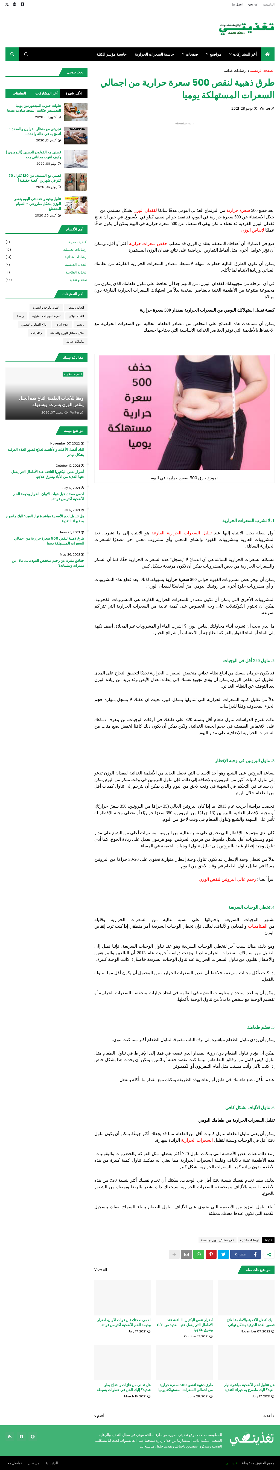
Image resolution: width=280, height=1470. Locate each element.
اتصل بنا (237, 4)
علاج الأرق (62, 324)
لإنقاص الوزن (252, 230)
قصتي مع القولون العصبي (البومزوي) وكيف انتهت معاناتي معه (33, 155)
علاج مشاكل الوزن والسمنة (217, 1240)
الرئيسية (269, 4)
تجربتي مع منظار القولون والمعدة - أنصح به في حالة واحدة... (34, 131)
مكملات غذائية (75, 341)
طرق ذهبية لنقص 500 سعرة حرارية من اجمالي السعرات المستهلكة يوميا (185, 1387)
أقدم (100, 1415)
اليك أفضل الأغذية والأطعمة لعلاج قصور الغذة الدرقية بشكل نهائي (250, 1322)
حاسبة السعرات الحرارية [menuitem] (154, 54)
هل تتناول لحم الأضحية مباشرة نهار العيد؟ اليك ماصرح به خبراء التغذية (249, 1387)
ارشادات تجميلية (46, 250)
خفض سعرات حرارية (148, 243)
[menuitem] (268, 54)
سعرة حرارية (238, 210)
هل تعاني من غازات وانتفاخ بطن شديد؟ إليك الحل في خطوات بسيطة (124, 1387)
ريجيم (80, 324)
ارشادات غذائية (235, 70)
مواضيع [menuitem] (215, 54)
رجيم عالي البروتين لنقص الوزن (227, 879)
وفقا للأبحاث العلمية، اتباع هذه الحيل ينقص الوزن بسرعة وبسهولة (51, 401)
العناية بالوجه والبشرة (46, 307)
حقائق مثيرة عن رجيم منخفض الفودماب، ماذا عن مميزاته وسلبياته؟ (48, 563)
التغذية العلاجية (46, 272)
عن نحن (252, 4)
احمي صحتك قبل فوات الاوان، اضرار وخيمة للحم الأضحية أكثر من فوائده (124, 1322)
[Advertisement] (184, 163)
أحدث (267, 1415)
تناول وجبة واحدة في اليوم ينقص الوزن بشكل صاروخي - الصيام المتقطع (37, 203)
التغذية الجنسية (46, 265)
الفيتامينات (257, 926)
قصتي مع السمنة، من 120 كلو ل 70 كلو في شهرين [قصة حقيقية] (34, 178)
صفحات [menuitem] (192, 54)
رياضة (20, 316)
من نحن (33, 1463)
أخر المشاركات (46, 93)
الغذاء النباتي (76, 316)
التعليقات (19, 93)
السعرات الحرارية (197, 1140)
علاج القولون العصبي (34, 324)
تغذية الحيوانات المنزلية (46, 316)
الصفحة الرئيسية (262, 70)
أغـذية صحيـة (46, 242)
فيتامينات (36, 333)
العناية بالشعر (76, 307)
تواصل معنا (13, 1463)
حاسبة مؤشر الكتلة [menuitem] (111, 54)
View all (100, 1269)
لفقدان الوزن (145, 210)
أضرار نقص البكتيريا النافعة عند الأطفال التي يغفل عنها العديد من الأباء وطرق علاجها (185, 1325)
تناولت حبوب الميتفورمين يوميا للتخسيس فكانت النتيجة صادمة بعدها (34, 108)
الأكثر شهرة (73, 93)
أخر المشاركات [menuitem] (245, 54)
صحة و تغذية (46, 280)
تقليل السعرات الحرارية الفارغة (181, 533)
